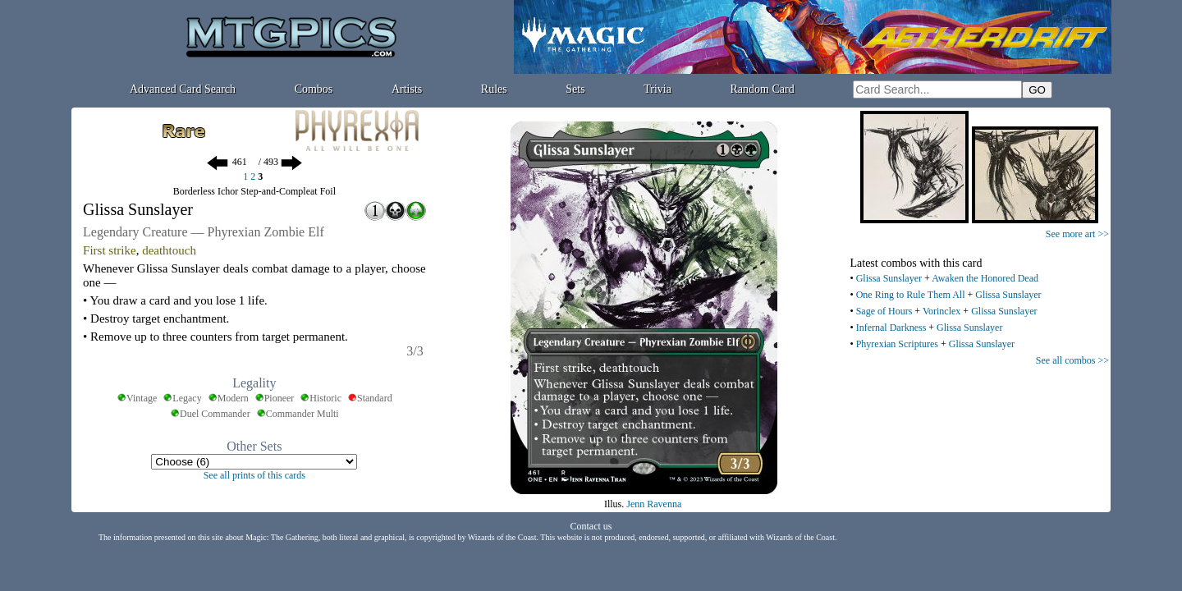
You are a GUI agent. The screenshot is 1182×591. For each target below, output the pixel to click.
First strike (109, 250)
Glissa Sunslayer (889, 278)
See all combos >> (1072, 360)
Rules (494, 89)
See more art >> (1077, 234)
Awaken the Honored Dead (985, 278)
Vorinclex (941, 311)
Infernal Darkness (891, 327)
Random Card (763, 89)
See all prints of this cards (254, 475)
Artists (407, 89)
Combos (314, 89)
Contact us (591, 526)
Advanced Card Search (183, 89)
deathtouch (169, 250)
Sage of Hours (884, 311)
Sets (575, 89)
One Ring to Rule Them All (910, 294)
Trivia (657, 89)
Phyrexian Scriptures (897, 344)
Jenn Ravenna (653, 504)
